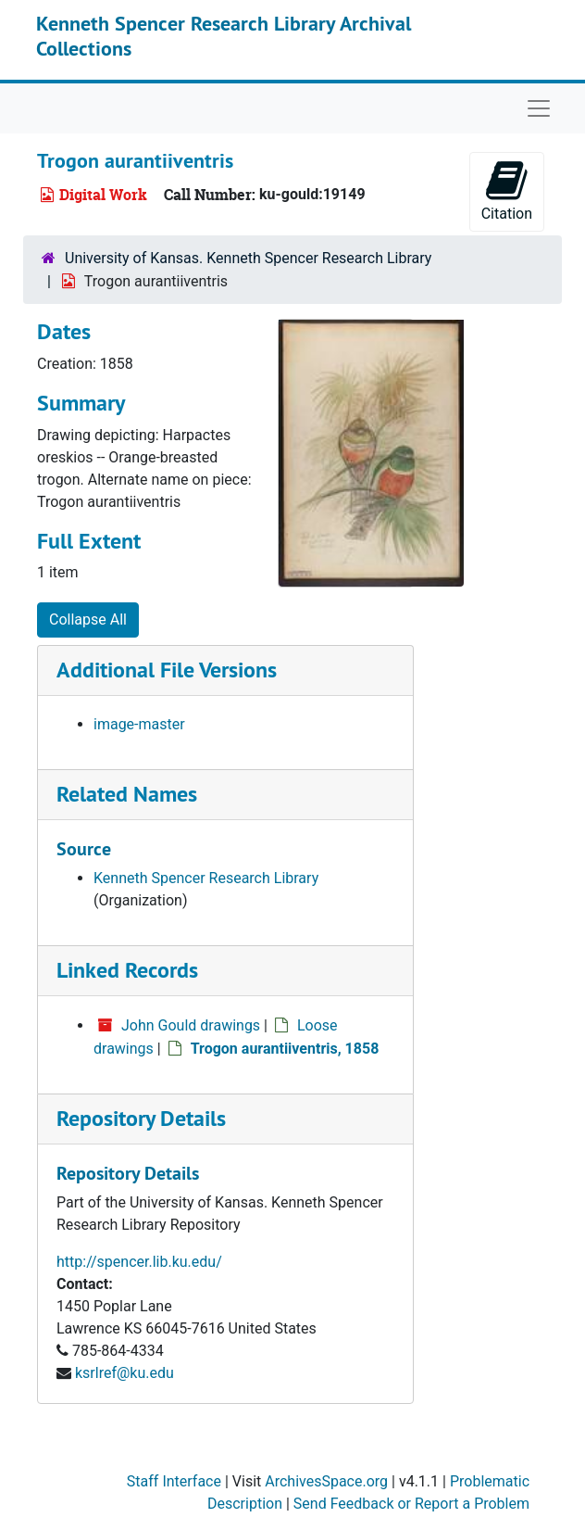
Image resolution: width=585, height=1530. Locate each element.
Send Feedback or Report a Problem (411, 1503)
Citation (506, 190)
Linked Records (127, 969)
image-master (139, 724)
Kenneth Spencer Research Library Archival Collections (223, 35)
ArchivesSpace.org (326, 1481)
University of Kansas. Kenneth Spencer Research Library (248, 258)
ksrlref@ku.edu (124, 1373)
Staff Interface (174, 1481)
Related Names (126, 793)
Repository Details (141, 1118)
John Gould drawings (190, 1025)
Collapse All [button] (88, 619)
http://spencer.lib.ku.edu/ (139, 1262)
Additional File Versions (166, 669)
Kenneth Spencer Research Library (205, 878)
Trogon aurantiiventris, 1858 (285, 1048)
